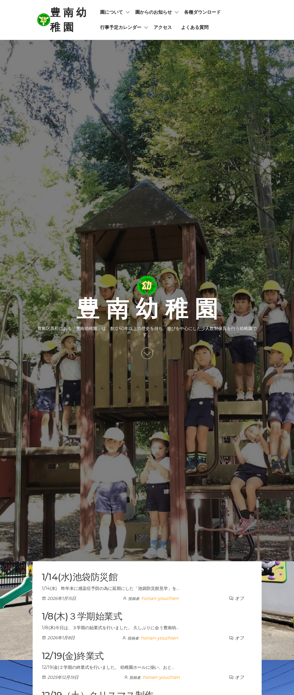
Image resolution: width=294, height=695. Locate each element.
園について (111, 12)
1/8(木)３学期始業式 (82, 616)
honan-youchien (160, 598)
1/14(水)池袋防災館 (80, 577)
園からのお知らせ (153, 12)
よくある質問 (195, 27)
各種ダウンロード (202, 12)
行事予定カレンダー (120, 27)
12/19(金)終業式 (73, 655)
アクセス (163, 27)
